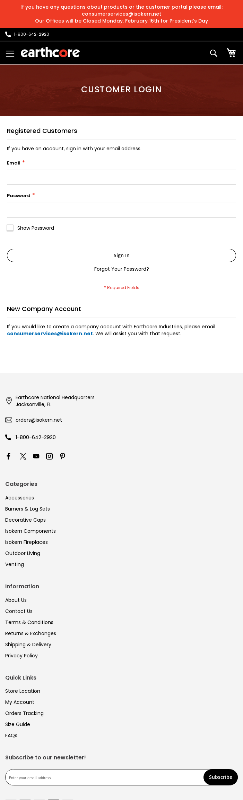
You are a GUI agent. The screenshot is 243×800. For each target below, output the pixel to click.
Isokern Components (30, 531)
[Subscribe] (220, 777)
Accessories (19, 497)
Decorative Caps (25, 519)
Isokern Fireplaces (26, 542)
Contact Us (19, 611)
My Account (19, 702)
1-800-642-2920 (36, 437)
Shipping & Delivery (28, 644)
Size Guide (17, 724)
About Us (16, 600)
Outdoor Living (22, 553)
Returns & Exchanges (30, 633)
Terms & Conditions (29, 622)
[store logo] (50, 52)
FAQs (11, 735)
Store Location (22, 691)
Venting (14, 564)
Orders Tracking (24, 713)
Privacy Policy (21, 655)
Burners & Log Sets (27, 508)
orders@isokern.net (39, 419)
